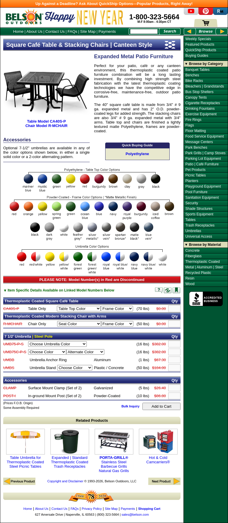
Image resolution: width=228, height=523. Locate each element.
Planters (191, 181)
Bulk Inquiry (130, 406)
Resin (189, 278)
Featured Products (199, 44)
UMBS (8, 368)
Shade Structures (198, 209)
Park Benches (196, 147)
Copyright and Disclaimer (65, 481)
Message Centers (199, 142)
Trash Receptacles (200, 225)
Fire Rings (193, 120)
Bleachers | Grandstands (204, 86)
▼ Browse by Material (203, 245)
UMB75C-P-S (14, 352)
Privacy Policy (92, 508)
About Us (34, 31)
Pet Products (195, 170)
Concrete (192, 250)
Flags (189, 125)
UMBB (8, 360)
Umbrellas (193, 231)
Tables (190, 220)
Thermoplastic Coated (202, 262)
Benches (192, 75)
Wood (189, 284)
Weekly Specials (198, 39)
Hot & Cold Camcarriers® (158, 446)
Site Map (88, 31)
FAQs (72, 31)
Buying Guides (196, 56)
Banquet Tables (197, 70)
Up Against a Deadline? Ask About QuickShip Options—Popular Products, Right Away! (114, 3)
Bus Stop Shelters (199, 92)
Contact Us (55, 31)
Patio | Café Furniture (202, 164)
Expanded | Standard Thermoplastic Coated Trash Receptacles (69, 449)
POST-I (9, 396)
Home (18, 31)
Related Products (92, 420)
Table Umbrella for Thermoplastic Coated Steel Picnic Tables (25, 449)
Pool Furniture (196, 192)
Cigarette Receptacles (202, 103)
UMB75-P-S (13, 344)
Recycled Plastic (198, 273)
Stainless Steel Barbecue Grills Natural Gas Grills (114, 451)
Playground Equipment (203, 186)
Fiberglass (193, 256)
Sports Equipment (199, 214)
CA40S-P (11, 308)
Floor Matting (195, 131)
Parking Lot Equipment (203, 159)
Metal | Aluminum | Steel (204, 267)
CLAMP (9, 388)
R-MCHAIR (12, 324)
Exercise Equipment (201, 114)
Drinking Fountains (200, 109)
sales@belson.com (135, 514)
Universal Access (198, 236)
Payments (107, 31)
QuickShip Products (200, 50)
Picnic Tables (195, 175)
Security (191, 203)
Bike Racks (194, 81)
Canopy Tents (196, 97)
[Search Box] (144, 31)
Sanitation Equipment (202, 198)
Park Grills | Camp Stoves (205, 153)
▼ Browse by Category (204, 64)
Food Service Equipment (204, 136)
